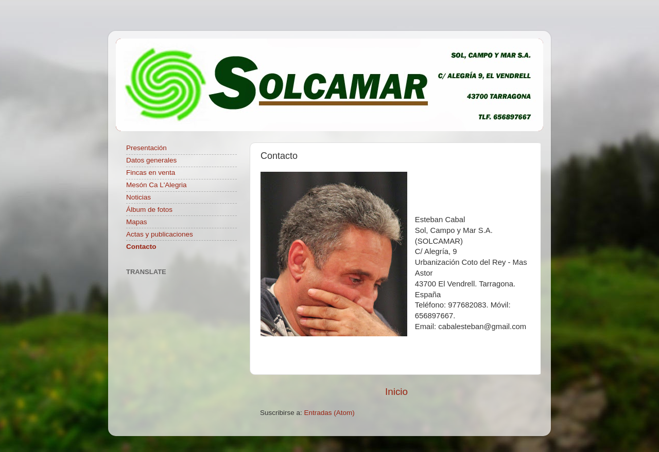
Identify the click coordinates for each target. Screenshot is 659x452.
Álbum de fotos (149, 209)
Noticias (138, 197)
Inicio (396, 391)
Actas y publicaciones (159, 234)
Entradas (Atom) (329, 413)
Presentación (146, 148)
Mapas (136, 222)
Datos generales (151, 160)
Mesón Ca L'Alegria (156, 185)
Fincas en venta (150, 172)
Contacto (141, 246)
